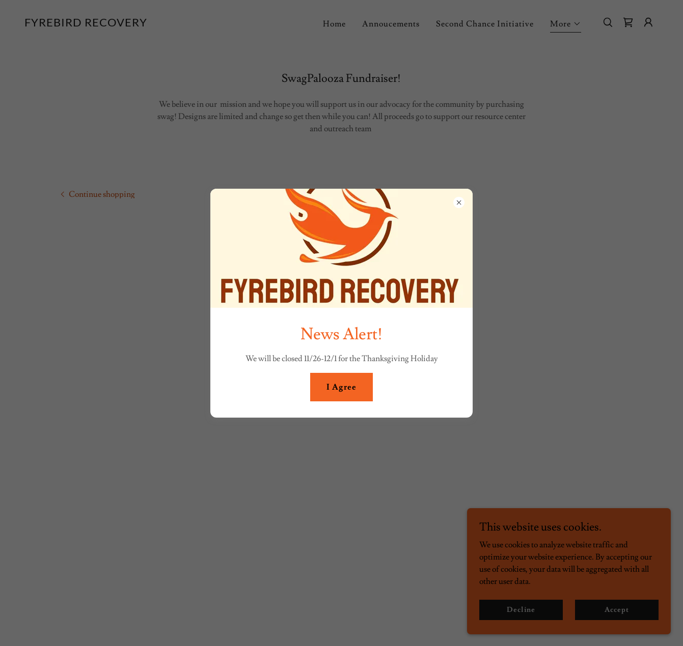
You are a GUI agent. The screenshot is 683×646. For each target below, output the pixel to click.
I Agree (341, 387)
